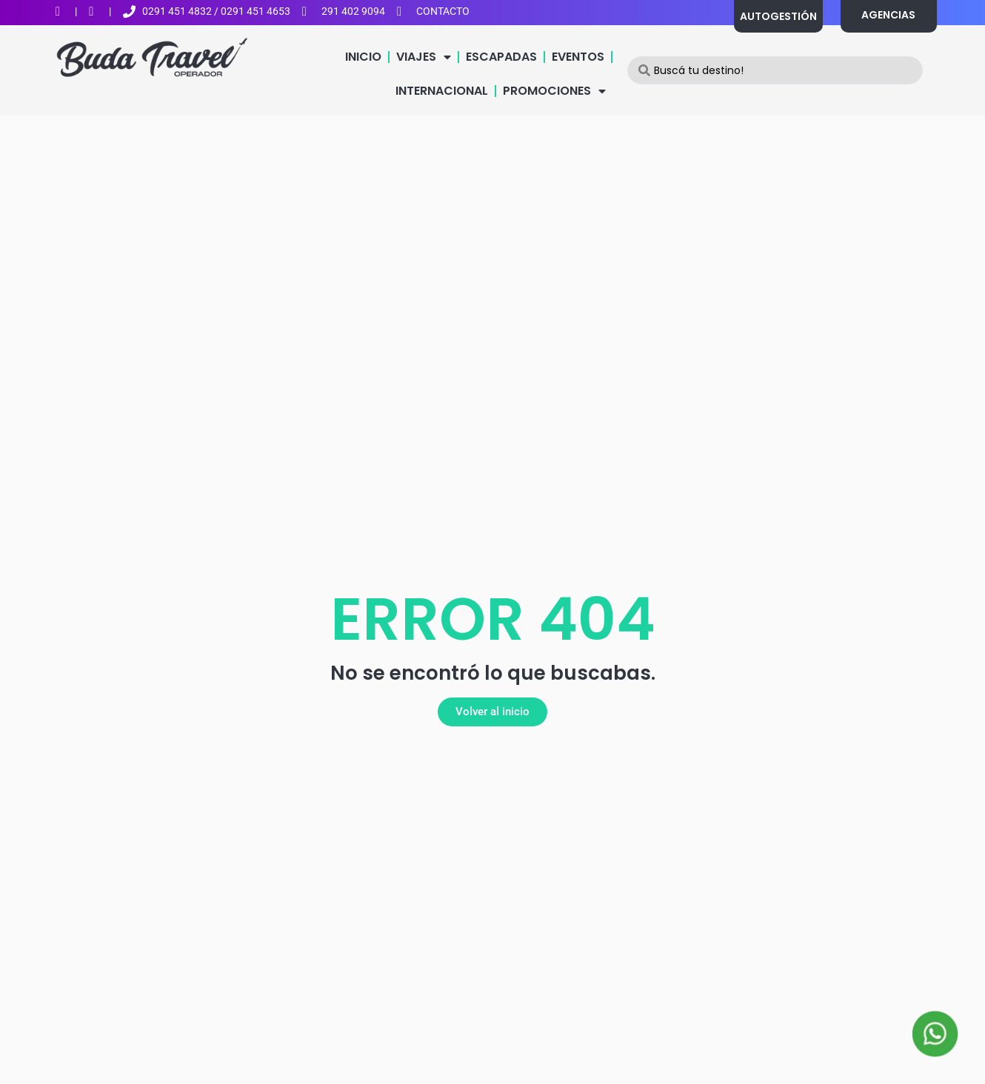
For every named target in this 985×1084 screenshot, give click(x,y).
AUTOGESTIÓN (778, 16)
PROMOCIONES (554, 91)
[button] (492, 711)
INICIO (363, 56)
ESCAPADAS (501, 56)
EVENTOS (578, 56)
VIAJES (423, 57)
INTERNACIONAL (441, 90)
